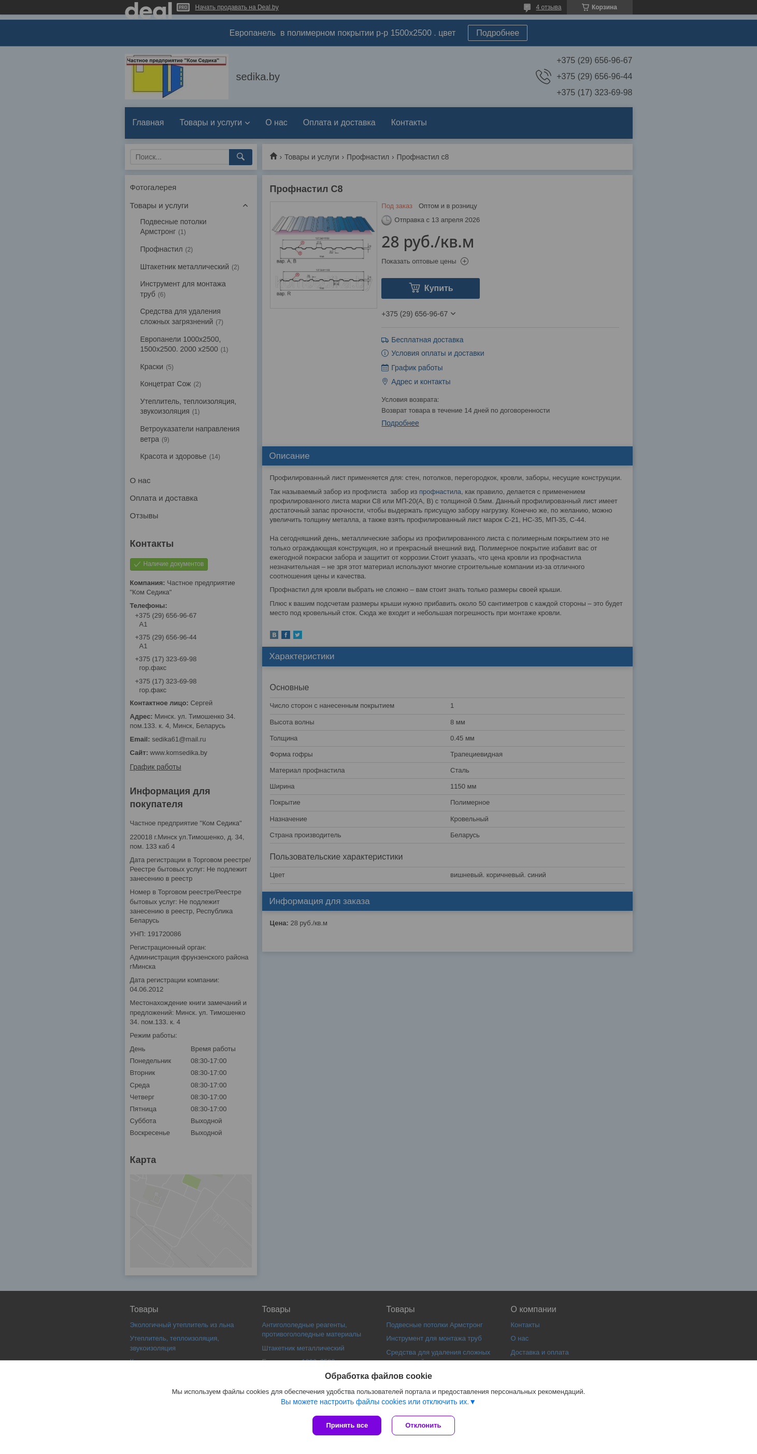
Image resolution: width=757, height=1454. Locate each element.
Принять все (347, 1425)
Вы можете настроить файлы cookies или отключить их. (375, 1402)
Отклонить (423, 1425)
